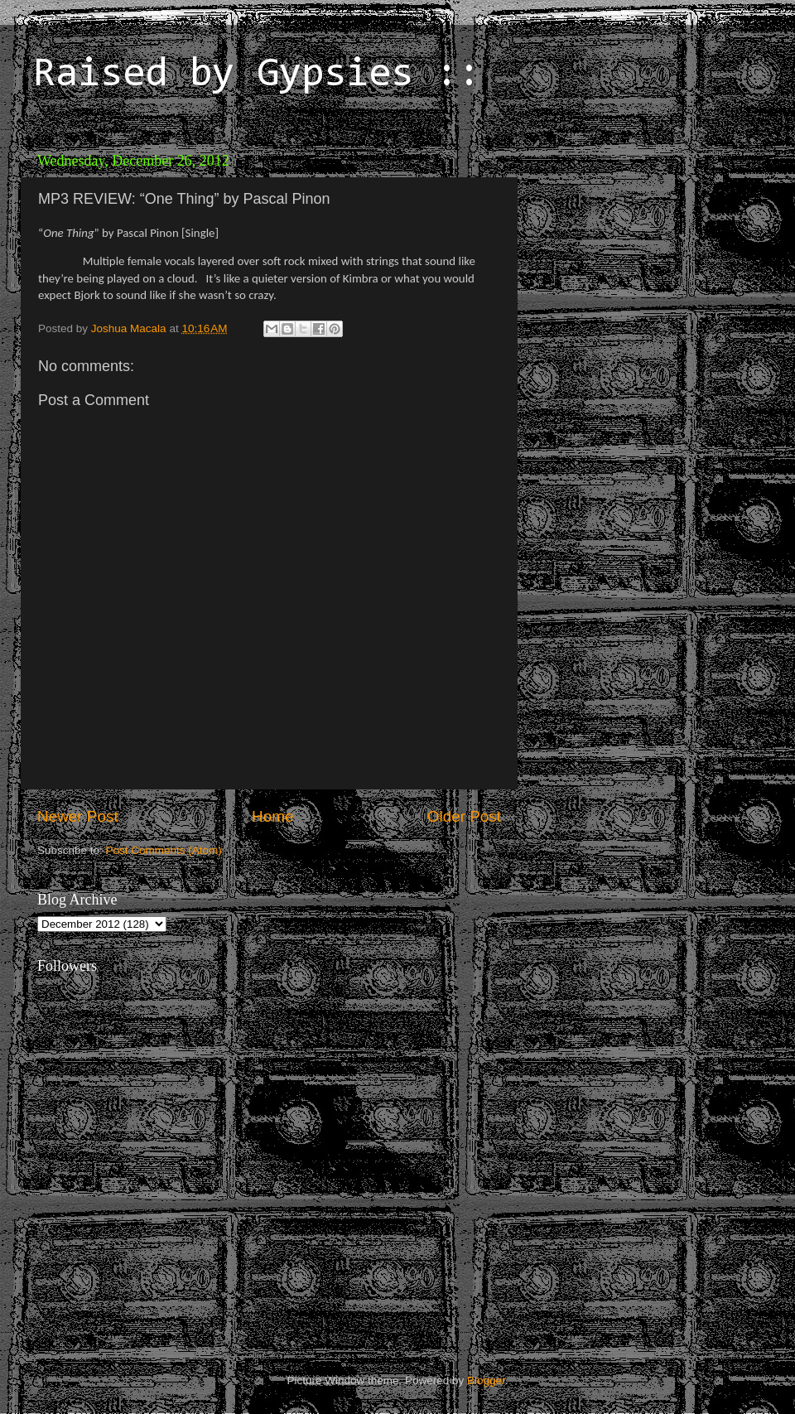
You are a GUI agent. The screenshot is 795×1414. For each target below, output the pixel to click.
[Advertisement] (641, 248)
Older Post (464, 816)
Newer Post (77, 816)
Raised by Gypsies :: (256, 75)
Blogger (486, 1380)
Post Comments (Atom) (164, 850)
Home (272, 816)
